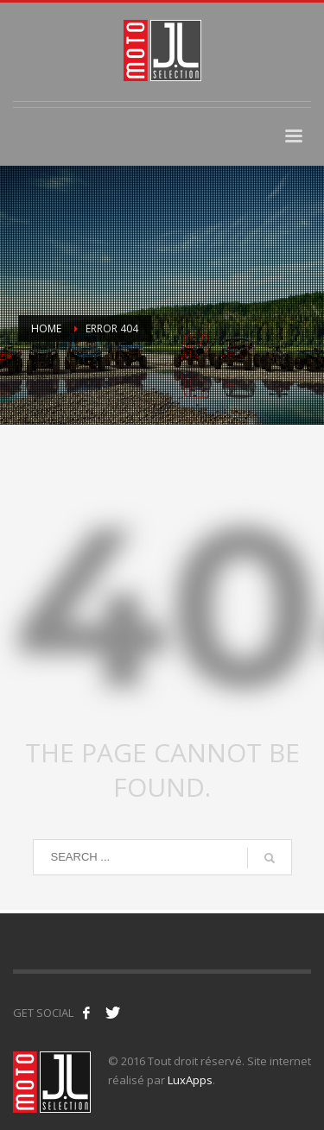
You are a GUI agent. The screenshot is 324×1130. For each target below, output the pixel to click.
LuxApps (190, 1080)
